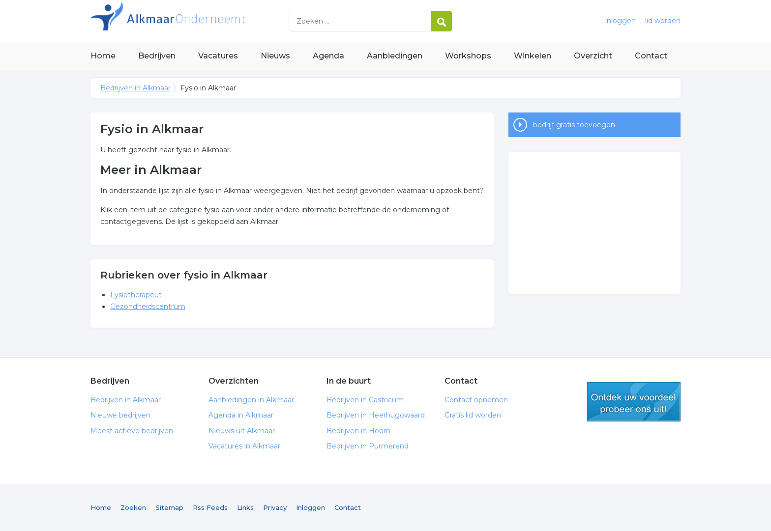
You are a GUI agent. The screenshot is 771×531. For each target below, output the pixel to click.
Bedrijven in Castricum (365, 399)
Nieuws (275, 55)
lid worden (663, 20)
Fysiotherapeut (136, 294)
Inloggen (310, 507)
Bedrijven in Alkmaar (213, 20)
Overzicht (593, 55)
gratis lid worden (634, 401)
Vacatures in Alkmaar (244, 446)
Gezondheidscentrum (147, 306)
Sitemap (169, 507)
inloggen (620, 20)
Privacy (275, 507)
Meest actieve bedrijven (131, 430)
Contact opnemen (476, 399)
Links (245, 507)
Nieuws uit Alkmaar (241, 430)
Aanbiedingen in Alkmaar (251, 399)
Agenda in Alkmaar (240, 415)
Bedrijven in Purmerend (367, 446)
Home (103, 55)
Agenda (328, 55)
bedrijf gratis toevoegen (574, 124)
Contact (651, 55)
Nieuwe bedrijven (120, 415)
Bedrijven (157, 55)
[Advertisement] (594, 223)
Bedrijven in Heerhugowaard (375, 415)
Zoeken (133, 507)
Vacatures (218, 55)
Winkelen (532, 55)
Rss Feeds (210, 507)
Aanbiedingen (394, 55)
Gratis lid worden (473, 415)
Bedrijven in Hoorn (358, 430)
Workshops (468, 55)
